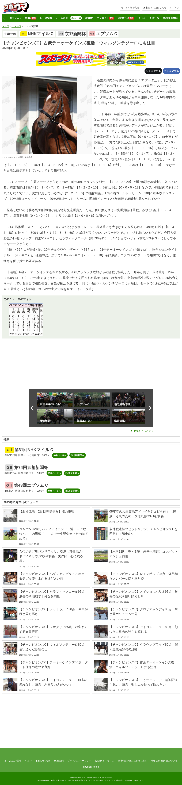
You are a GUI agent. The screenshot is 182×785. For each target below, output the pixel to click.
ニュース (76, 18)
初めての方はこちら (156, 7)
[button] (4, 18)
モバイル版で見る (130, 7)
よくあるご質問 (12, 760)
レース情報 (46, 18)
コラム (142, 18)
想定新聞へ (79, 455)
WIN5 (30, 18)
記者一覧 (155, 18)
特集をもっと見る (143, 430)
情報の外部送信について (164, 760)
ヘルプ (28, 760)
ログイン (174, 7)
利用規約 (59, 760)
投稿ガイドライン (105, 760)
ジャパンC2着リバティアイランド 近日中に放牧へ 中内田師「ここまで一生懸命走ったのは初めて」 (53, 533)
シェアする (155, 71)
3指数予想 (126, 18)
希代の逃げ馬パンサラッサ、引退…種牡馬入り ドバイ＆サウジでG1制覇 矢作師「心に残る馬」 (53, 556)
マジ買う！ (105, 18)
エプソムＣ (15, 18)
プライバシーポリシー (79, 760)
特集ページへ (60, 455)
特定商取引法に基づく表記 (132, 760)
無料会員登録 (170, 18)
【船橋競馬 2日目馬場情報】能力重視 (46, 511)
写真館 (89, 18)
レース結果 (62, 18)
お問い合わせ (43, 760)
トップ (5, 26)
